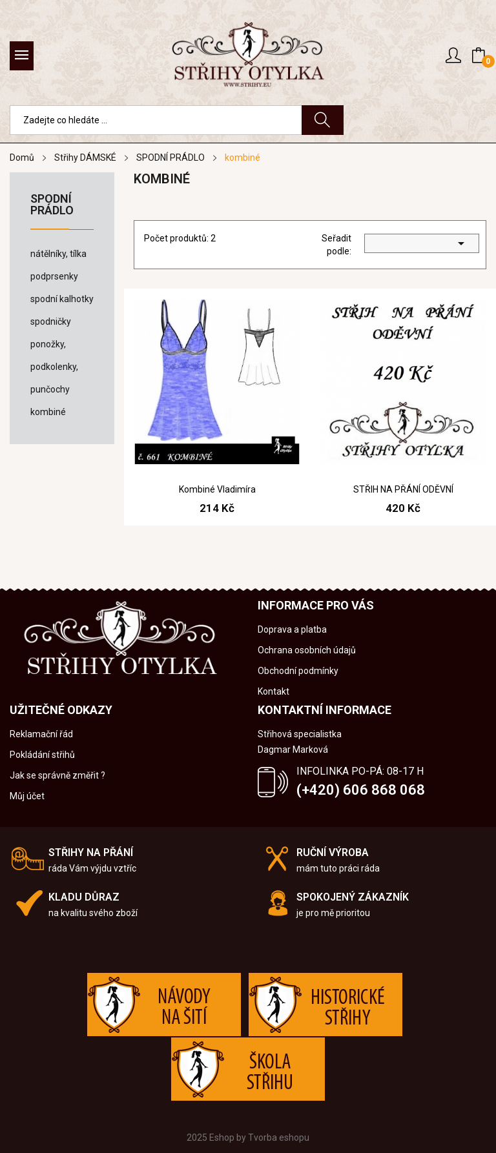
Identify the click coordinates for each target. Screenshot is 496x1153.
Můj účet (27, 796)
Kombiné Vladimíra (217, 489)
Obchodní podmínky (298, 671)
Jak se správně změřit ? (57, 775)
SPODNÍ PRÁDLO (52, 205)
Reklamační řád (41, 734)
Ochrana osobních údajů (307, 650)
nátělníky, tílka (58, 254)
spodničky (50, 321)
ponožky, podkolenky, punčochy (54, 366)
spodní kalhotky (62, 299)
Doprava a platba (292, 629)
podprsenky (54, 276)
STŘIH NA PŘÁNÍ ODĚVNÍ (403, 489)
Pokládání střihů (42, 755)
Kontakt (273, 691)
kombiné (48, 412)
